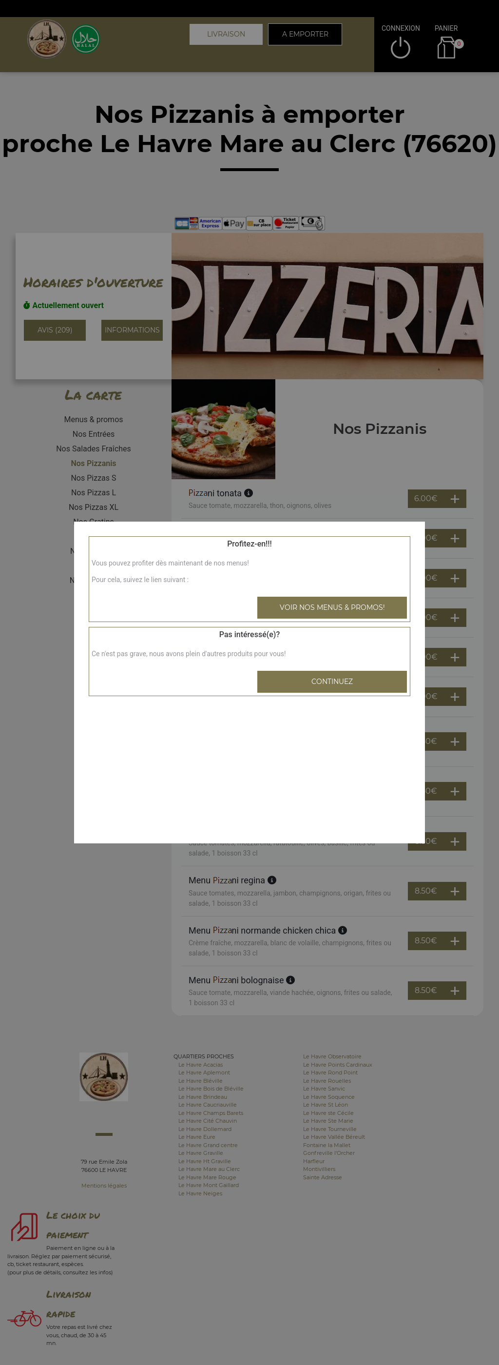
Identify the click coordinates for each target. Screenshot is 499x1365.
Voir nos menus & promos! (332, 607)
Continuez (332, 681)
